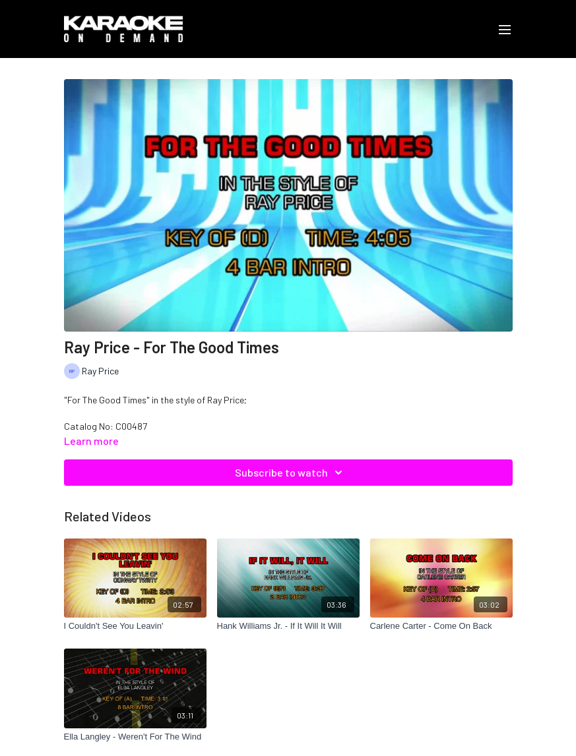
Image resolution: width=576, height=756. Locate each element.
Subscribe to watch (290, 472)
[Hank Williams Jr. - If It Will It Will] (288, 626)
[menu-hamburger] (505, 29)
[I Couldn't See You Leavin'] (135, 626)
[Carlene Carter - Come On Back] (441, 626)
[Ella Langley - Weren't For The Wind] (135, 736)
